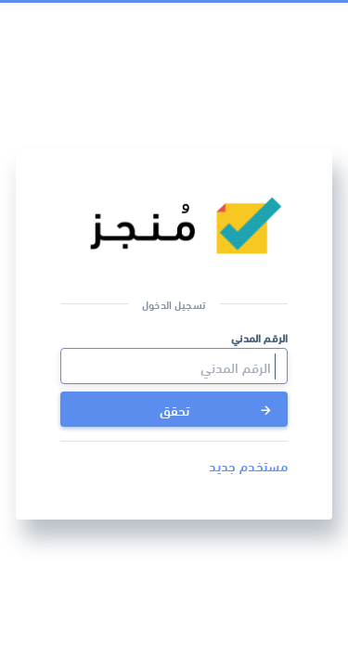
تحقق (217, 409)
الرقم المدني (259, 337)
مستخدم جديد (248, 465)
